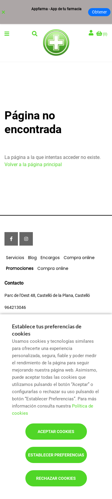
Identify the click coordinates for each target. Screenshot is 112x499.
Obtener (99, 12)
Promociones (19, 268)
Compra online (79, 258)
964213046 (15, 307)
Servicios (15, 258)
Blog (32, 258)
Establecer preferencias (56, 455)
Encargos (50, 258)
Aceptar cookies (56, 431)
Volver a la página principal (33, 164)
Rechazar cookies (56, 478)
